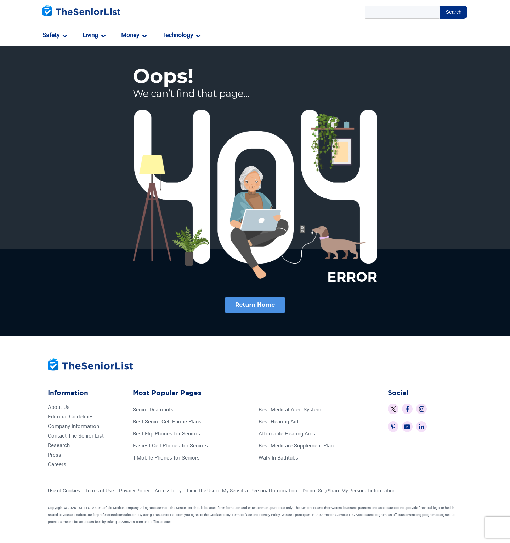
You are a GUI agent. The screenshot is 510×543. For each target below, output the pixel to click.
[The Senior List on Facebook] (407, 409)
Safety (51, 35)
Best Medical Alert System (290, 409)
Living (90, 35)
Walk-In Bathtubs (278, 458)
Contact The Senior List (76, 436)
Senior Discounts (153, 409)
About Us (59, 407)
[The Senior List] (81, 12)
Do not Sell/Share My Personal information (349, 490)
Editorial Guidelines (71, 417)
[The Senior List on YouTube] (407, 427)
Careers (57, 464)
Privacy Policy (134, 490)
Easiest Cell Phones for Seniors (170, 446)
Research (59, 445)
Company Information (73, 426)
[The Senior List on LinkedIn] (421, 427)
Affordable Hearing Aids (287, 434)
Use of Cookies (64, 490)
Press (54, 455)
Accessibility (168, 490)
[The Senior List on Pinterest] (393, 427)
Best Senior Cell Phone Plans (167, 421)
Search (453, 12)
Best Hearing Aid (278, 421)
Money (130, 35)
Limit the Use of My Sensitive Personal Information (242, 490)
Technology (177, 35)
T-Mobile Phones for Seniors (166, 458)
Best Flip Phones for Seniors (166, 434)
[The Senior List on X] (393, 409)
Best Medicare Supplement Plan (296, 446)
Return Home (255, 304)
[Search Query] (402, 12)
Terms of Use (99, 490)
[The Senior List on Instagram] (421, 409)
